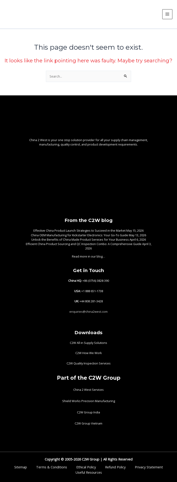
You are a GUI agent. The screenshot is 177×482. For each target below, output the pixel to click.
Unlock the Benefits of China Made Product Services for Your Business (80, 239)
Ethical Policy (86, 467)
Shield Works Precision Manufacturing (88, 401)
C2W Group (90, 459)
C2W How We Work (88, 353)
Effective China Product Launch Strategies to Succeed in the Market (79, 230)
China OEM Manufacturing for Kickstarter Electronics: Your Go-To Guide (79, 235)
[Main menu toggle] (167, 14)
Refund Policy (115, 467)
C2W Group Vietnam (88, 423)
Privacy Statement (149, 467)
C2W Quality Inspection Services (89, 363)
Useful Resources (88, 472)
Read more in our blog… (88, 256)
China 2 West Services (88, 390)
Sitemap (20, 467)
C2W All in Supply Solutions (88, 343)
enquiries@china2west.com (88, 311)
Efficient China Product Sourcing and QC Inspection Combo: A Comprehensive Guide (84, 244)
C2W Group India (88, 412)
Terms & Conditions (51, 467)
